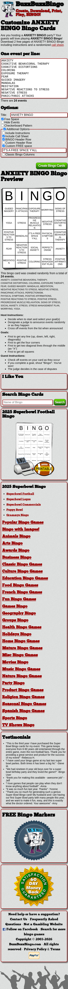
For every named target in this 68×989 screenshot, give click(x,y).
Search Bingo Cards (22, 395)
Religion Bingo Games (23, 697)
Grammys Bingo (17, 515)
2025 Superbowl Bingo (24, 487)
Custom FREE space (17, 145)
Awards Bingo (15, 551)
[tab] (34, 487)
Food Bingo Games (20, 586)
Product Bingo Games (22, 690)
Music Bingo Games (21, 669)
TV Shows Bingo (18, 725)
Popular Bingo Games (22, 523)
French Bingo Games (22, 593)
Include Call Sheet (15, 136)
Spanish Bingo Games (23, 711)
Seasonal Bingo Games (24, 704)
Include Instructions (16, 133)
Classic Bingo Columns (18, 154)
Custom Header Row (17, 142)
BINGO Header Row (16, 139)
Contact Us (18, 919)
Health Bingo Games (21, 627)
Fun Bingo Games (19, 600)
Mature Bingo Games (22, 648)
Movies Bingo (15, 662)
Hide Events (10, 122)
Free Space (10, 119)
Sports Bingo (14, 718)
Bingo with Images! (20, 530)
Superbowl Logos (18, 499)
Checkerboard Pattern (16, 125)
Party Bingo (13, 683)
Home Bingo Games (21, 641)
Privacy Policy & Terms (42, 949)
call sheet (58, 44)
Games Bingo (14, 606)
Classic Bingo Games (22, 565)
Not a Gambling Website (43, 924)
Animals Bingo (16, 537)
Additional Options (16, 129)
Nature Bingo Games (22, 676)
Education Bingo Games (25, 578)
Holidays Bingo (16, 634)
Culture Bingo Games (22, 571)
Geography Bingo (19, 613)
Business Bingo (16, 558)
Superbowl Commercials (23, 504)
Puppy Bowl (14, 510)
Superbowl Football (20, 494)
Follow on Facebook (22, 929)
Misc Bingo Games (20, 655)
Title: (4, 114)
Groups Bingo (15, 620)
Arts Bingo (12, 544)
